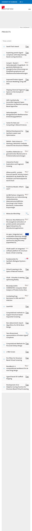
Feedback (4, 409)
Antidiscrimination (8, 502)
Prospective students (9, 447)
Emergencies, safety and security (13, 499)
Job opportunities (8, 465)
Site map (4, 413)
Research (5, 456)
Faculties (5, 481)
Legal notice (13, 409)
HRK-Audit (15, 512)
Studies (4, 444)
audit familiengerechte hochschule (4, 512)
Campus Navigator (8, 493)
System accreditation (23, 512)
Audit (9, 511)
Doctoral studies (7, 462)
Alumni (4, 484)
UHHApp (5, 496)
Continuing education (9, 450)
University (5, 475)
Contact (4, 490)
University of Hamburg (9, 2)
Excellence (5, 478)
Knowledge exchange (9, 468)
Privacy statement (7, 411)
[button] (21, 2)
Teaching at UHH (7, 459)
